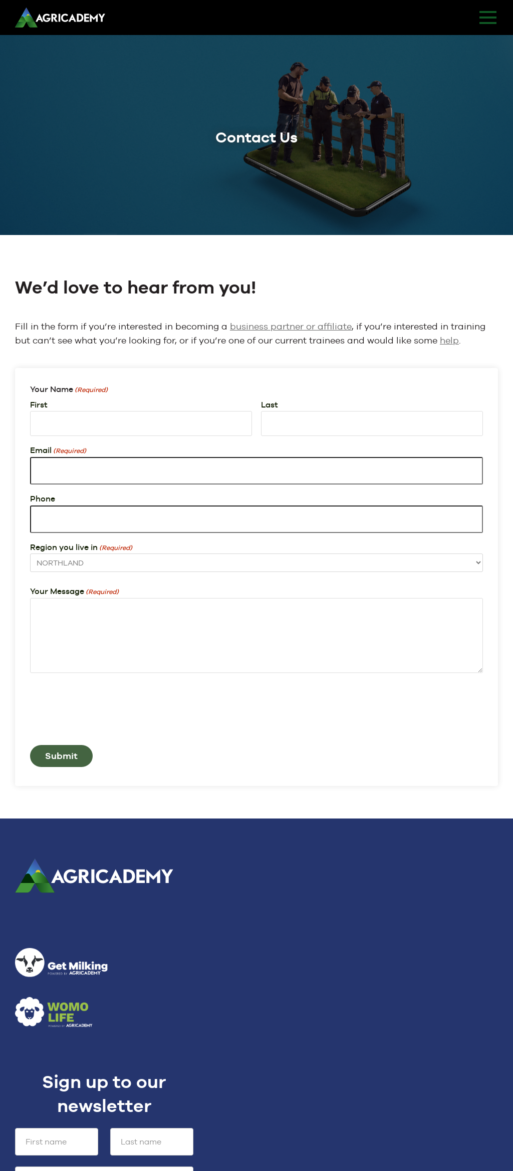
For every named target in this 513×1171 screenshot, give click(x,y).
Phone (42, 499)
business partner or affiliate (291, 326)
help (449, 340)
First (39, 405)
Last (269, 405)
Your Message (74, 592)
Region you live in (81, 548)
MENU (488, 18)
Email (58, 451)
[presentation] (106, 715)
